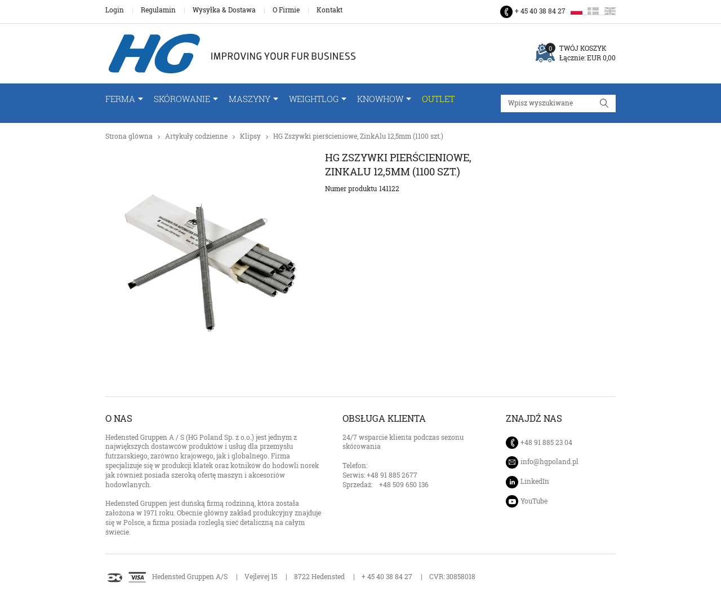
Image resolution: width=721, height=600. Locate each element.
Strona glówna (129, 136)
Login (114, 10)
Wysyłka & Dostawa (224, 10)
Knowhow (380, 99)
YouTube (534, 501)
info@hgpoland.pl (549, 461)
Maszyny (249, 99)
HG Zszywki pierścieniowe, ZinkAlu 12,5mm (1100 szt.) (358, 136)
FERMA (120, 99)
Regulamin (158, 10)
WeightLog (314, 99)
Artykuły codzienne (196, 136)
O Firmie (286, 10)
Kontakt (329, 10)
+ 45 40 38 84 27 (540, 11)
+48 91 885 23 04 (546, 442)
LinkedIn (534, 481)
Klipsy (250, 136)
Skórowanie (182, 99)
